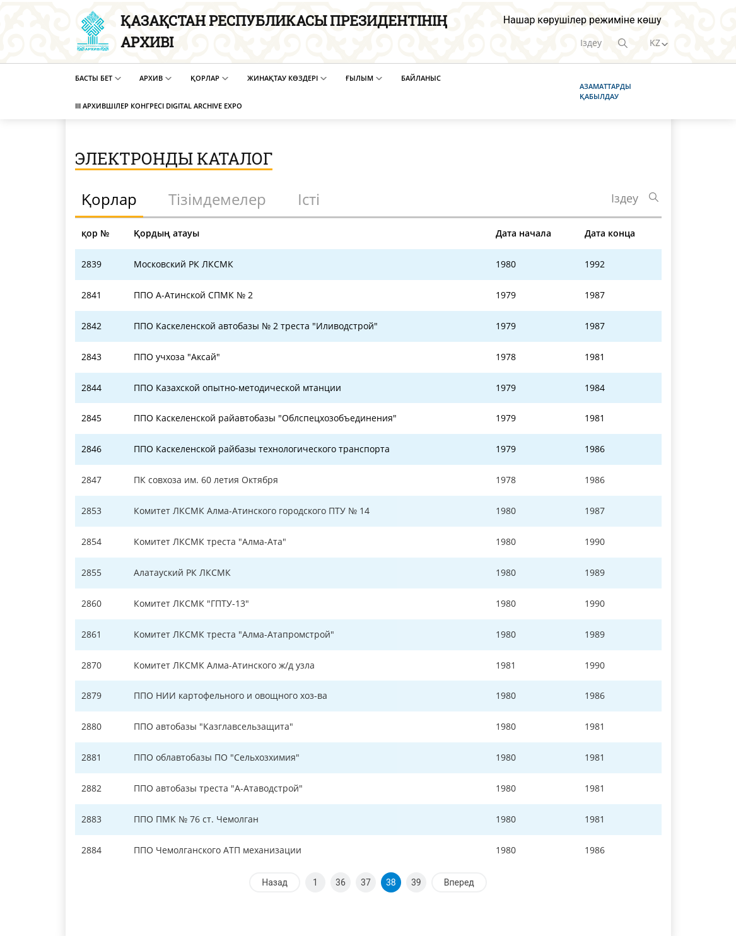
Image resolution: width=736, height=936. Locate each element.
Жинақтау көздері (282, 78)
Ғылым (359, 78)
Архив (151, 78)
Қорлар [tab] (109, 199)
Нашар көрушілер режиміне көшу (582, 20)
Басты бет (93, 78)
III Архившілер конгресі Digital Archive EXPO (158, 105)
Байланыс (421, 78)
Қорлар (204, 78)
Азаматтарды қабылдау (605, 91)
